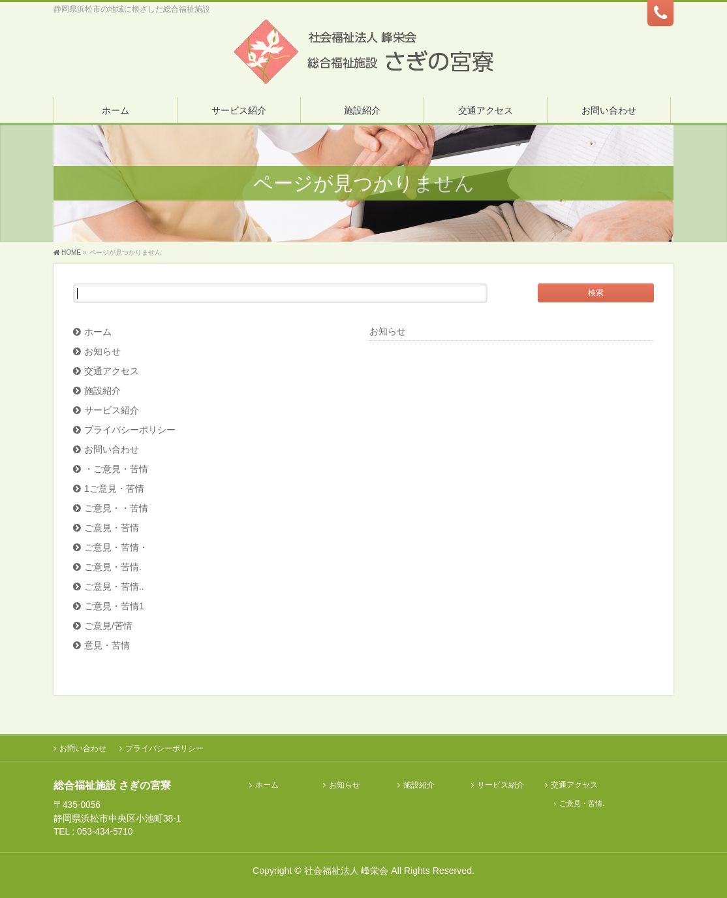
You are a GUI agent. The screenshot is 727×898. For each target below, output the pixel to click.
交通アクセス (111, 371)
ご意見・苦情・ (116, 548)
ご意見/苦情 (108, 626)
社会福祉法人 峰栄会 (346, 870)
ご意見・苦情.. (114, 587)
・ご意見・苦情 (116, 469)
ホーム (98, 332)
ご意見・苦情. (113, 567)
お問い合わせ (111, 450)
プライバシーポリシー (130, 430)
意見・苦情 (107, 645)
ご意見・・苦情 (116, 508)
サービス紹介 (111, 410)
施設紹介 (102, 391)
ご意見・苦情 (111, 528)
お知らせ (102, 352)
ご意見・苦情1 (114, 606)
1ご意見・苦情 (114, 489)
